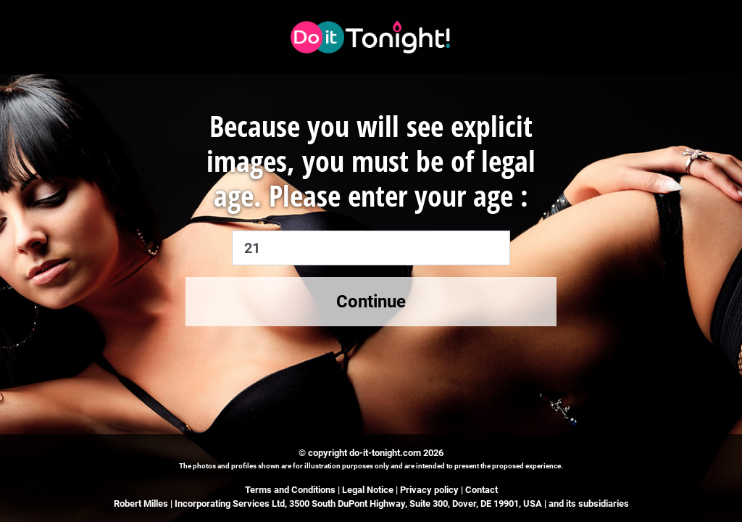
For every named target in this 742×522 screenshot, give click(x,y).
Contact (481, 489)
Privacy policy (429, 489)
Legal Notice (369, 489)
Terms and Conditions (290, 489)
